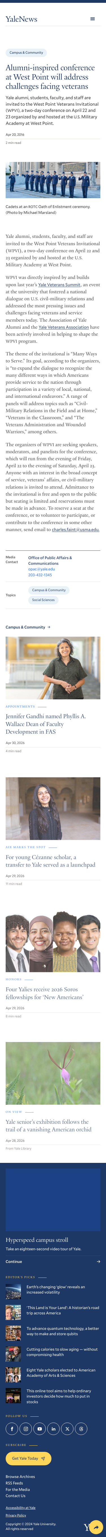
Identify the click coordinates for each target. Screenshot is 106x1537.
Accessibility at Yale (21, 1508)
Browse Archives (20, 1476)
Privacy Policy (16, 1515)
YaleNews (21, 20)
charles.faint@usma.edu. (75, 534)
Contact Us (15, 1495)
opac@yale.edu (41, 573)
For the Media (18, 1489)
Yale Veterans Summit (59, 289)
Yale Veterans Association (64, 331)
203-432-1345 (40, 579)
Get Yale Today (28, 1458)
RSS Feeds (14, 1483)
